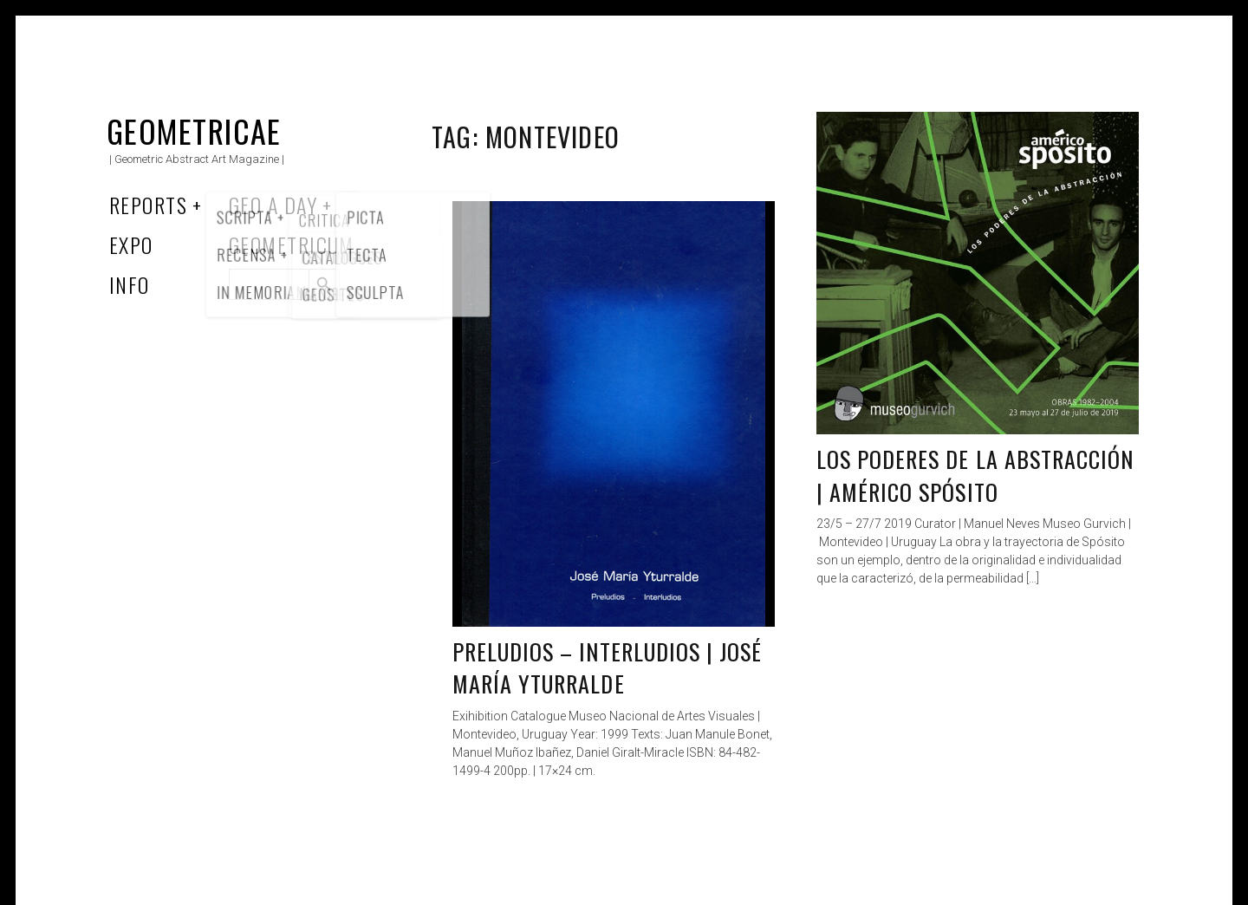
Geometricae (194, 130)
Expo (131, 244)
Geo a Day (273, 204)
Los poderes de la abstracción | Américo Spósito (975, 475)
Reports (148, 204)
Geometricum (291, 244)
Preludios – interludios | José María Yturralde (607, 668)
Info (129, 284)
